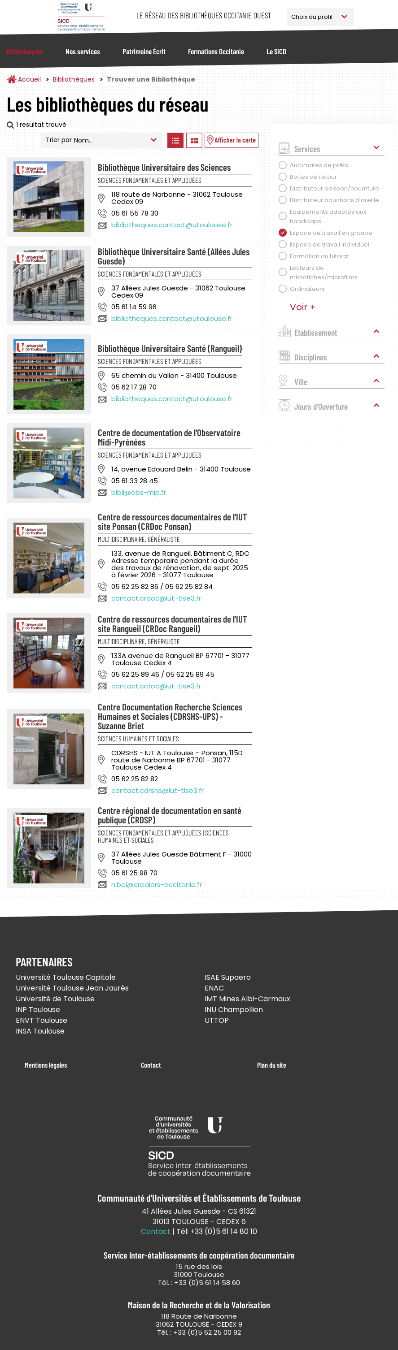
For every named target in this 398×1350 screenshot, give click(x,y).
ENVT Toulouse (41, 1020)
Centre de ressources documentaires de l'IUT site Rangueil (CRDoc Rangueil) (172, 623)
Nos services (83, 51)
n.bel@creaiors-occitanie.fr (156, 884)
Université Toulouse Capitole (66, 977)
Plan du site (271, 1064)
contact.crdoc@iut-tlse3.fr (156, 598)
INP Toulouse (38, 1009)
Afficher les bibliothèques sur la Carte (231, 140)
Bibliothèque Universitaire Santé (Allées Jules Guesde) (173, 256)
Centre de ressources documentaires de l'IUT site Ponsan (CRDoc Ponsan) (172, 521)
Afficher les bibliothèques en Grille (194, 140)
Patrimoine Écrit (144, 51)
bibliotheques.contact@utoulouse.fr (171, 224)
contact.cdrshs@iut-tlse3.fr (157, 790)
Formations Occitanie (216, 51)
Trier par (59, 139)
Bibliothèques (25, 51)
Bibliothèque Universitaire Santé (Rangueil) (170, 348)
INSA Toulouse (40, 1031)
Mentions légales (46, 1064)
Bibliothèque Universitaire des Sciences (164, 167)
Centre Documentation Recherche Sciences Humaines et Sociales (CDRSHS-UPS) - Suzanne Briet (170, 716)
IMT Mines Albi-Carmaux (247, 999)
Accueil (29, 79)
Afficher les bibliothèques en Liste (175, 140)
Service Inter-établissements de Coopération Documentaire (81, 16)
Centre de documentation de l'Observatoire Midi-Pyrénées (169, 437)
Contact (151, 1064)
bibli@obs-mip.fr (138, 492)
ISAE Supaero (228, 977)
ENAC (214, 988)
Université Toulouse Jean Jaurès (72, 988)
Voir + (303, 307)
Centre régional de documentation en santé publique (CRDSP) (169, 815)
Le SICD (276, 51)
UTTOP (217, 1020)
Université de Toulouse (55, 999)
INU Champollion (234, 1009)
